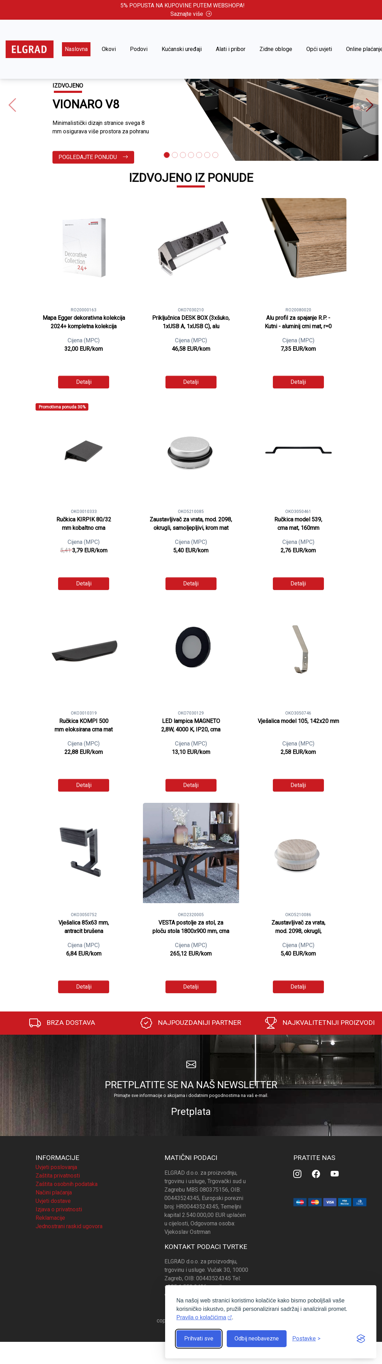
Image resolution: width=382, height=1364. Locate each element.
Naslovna (76, 49)
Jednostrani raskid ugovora (69, 1226)
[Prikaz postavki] (306, 1338)
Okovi (109, 49)
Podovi (139, 49)
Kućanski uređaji (182, 49)
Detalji (84, 382)
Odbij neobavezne (256, 1338)
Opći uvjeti (319, 49)
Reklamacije (50, 1217)
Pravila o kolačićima (201, 1317)
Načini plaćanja (54, 1192)
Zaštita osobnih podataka (67, 1184)
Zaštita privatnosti (58, 1175)
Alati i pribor (230, 49)
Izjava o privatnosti (59, 1209)
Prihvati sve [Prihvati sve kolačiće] (198, 1338)
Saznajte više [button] (191, 14)
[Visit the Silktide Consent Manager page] (361, 1338)
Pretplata (191, 1111)
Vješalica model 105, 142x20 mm (298, 721)
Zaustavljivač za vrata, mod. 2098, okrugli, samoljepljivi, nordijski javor (298, 931)
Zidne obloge (275, 49)
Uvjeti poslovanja (56, 1167)
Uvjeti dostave (53, 1201)
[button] (12, 106)
